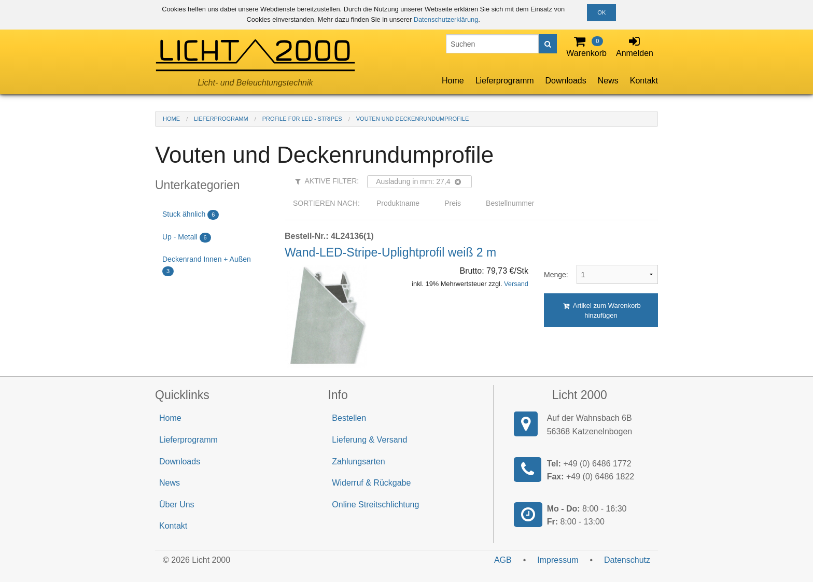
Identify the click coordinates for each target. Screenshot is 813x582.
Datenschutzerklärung (446, 19)
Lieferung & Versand (369, 439)
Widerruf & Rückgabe (371, 482)
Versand (516, 284)
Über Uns (176, 504)
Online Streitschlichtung (375, 504)
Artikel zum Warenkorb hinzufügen (602, 310)
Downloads (565, 80)
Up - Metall (186, 238)
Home (453, 80)
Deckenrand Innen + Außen (206, 265)
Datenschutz (627, 560)
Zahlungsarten (358, 461)
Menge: (552, 275)
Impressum (557, 560)
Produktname (397, 203)
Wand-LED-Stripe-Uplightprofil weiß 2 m (390, 252)
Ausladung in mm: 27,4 (418, 181)
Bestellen (349, 418)
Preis (452, 203)
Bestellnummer (510, 203)
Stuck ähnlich (190, 215)
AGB (503, 560)
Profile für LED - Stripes (302, 119)
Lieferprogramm (504, 80)
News (608, 80)
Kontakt (644, 80)
